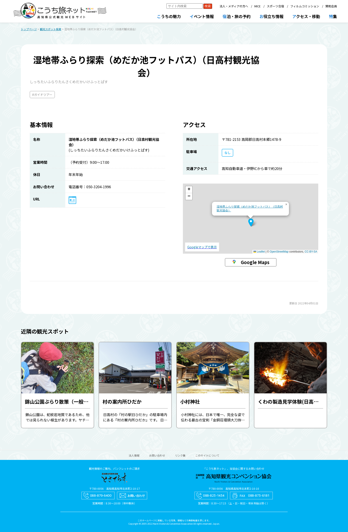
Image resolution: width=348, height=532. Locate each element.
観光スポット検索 (50, 29)
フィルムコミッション (304, 6)
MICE (257, 6)
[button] (251, 222)
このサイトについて (207, 455)
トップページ (29, 29)
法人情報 (134, 455)
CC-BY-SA (311, 251)
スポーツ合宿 (275, 6)
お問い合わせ (157, 455)
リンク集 (180, 455)
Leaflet (259, 251)
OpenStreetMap (279, 251)
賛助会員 (331, 6)
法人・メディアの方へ (233, 6)
